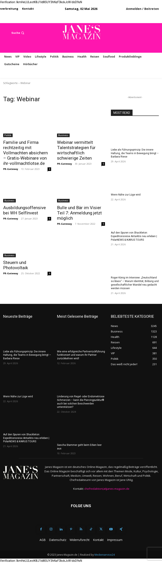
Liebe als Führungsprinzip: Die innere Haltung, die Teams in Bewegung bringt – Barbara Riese (135, 153)
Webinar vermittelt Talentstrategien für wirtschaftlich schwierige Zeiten (76, 150)
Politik (7, 135)
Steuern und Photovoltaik (15, 265)
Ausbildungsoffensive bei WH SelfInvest (24, 210)
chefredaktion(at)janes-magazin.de (106, 489)
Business (63, 135)
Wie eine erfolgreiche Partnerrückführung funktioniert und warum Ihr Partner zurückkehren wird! (81, 355)
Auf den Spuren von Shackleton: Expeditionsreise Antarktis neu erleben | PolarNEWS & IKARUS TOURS (134, 236)
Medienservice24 (104, 554)
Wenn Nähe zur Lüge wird (126, 194)
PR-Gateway (10, 169)
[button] (18, 33)
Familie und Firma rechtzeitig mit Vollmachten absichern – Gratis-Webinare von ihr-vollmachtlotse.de (25, 153)
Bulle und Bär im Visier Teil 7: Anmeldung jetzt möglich (79, 213)
